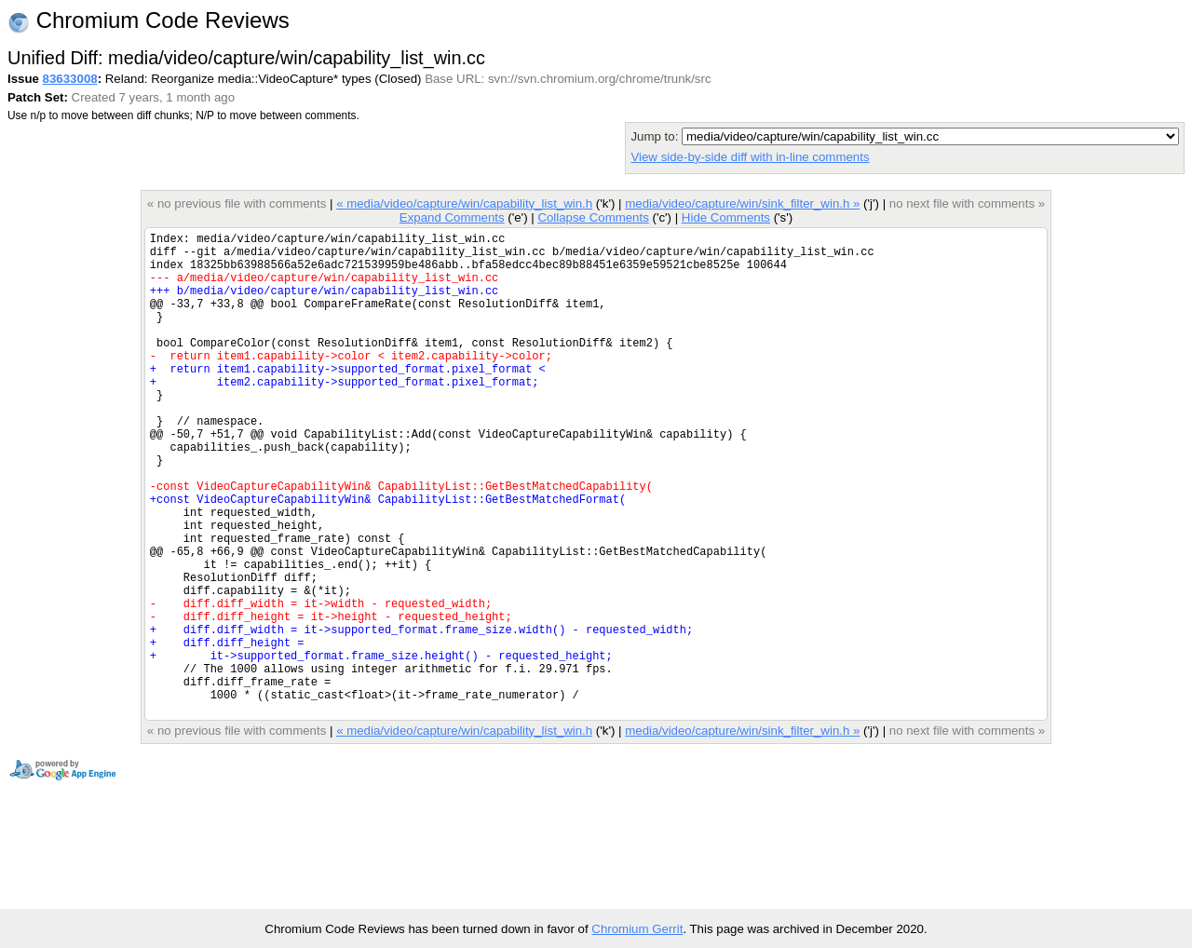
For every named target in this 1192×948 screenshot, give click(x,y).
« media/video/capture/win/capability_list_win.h (464, 203)
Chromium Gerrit (637, 929)
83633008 (70, 79)
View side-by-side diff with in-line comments (749, 157)
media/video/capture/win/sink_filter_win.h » (742, 203)
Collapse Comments (592, 217)
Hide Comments (726, 217)
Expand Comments (452, 217)
